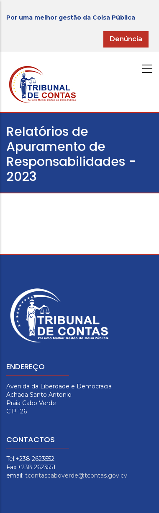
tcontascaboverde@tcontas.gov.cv (76, 475)
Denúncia (126, 39)
